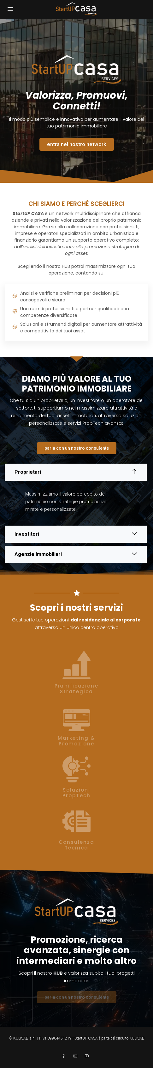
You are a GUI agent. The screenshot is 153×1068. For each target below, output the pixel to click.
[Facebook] (65, 1056)
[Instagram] (77, 1056)
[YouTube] (88, 1056)
